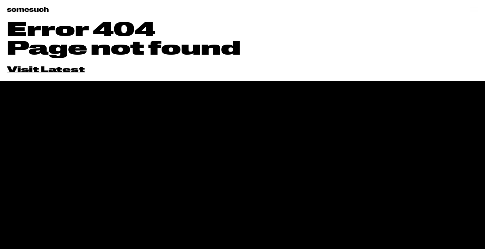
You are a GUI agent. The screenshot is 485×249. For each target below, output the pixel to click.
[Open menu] (474, 9)
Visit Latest (46, 70)
